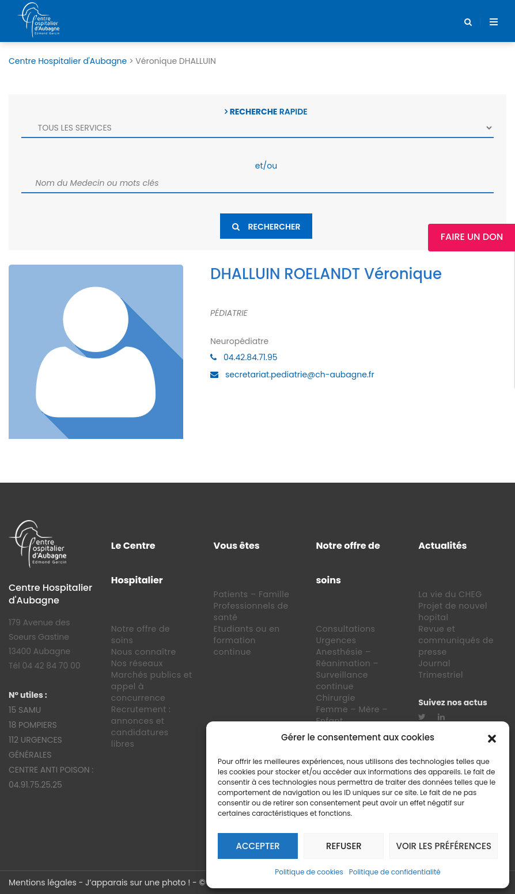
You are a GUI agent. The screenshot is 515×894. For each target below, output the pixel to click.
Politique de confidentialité (395, 872)
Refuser (344, 846)
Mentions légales (43, 882)
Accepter (258, 846)
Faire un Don (472, 236)
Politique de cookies (309, 872)
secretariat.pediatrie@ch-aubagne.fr (299, 374)
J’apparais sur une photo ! (137, 882)
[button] (492, 737)
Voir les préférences (443, 846)
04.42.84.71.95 (251, 357)
